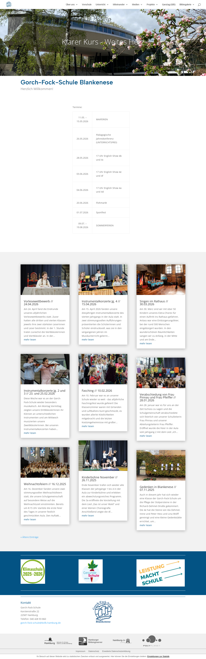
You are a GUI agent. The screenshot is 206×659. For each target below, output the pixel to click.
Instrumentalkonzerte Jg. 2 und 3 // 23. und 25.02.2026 (44, 392)
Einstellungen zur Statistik (158, 656)
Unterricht (100, 4)
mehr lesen (30, 339)
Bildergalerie (185, 4)
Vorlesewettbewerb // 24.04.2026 (38, 302)
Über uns (70, 4)
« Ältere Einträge (29, 537)
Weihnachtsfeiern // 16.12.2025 (45, 484)
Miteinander (119, 4)
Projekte (151, 4)
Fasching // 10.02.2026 (97, 391)
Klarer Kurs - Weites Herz (103, 42)
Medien (135, 4)
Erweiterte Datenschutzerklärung (116, 651)
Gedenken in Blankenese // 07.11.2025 (158, 488)
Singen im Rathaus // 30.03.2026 (154, 302)
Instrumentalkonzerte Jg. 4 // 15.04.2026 (101, 302)
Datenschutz (93, 651)
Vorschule (86, 4)
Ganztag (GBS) (168, 4)
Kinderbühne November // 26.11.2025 (99, 478)
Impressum (80, 651)
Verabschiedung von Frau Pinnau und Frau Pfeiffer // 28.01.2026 (158, 397)
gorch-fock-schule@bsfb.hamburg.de (41, 622)
